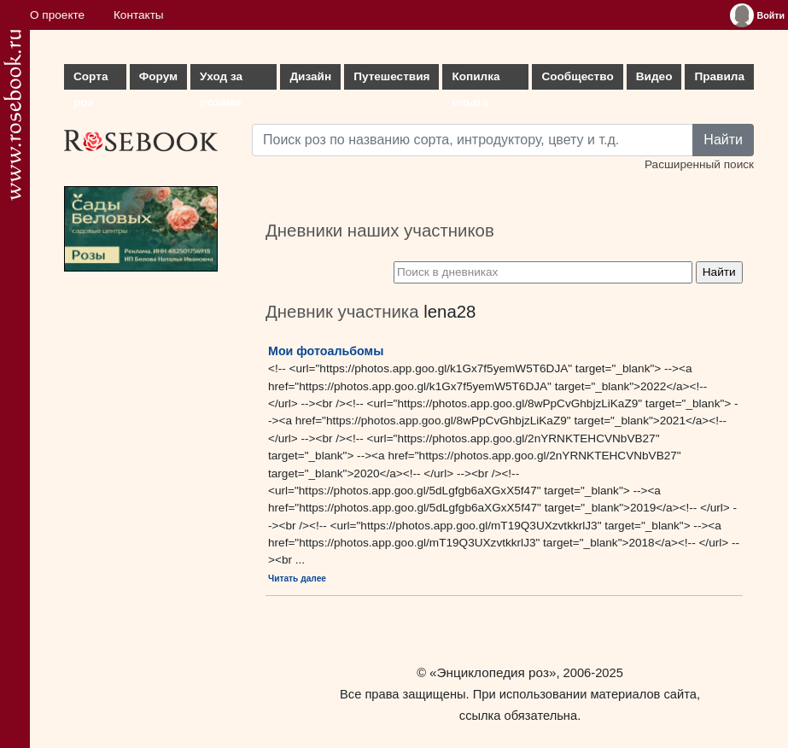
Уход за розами (221, 80)
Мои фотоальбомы (325, 351)
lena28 (449, 311)
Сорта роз (90, 80)
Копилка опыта (475, 80)
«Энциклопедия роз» (492, 672)
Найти (723, 139)
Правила (719, 76)
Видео (654, 76)
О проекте (57, 15)
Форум (158, 76)
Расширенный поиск (699, 164)
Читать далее (297, 578)
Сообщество (577, 76)
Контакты (139, 15)
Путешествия (391, 76)
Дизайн (310, 76)
